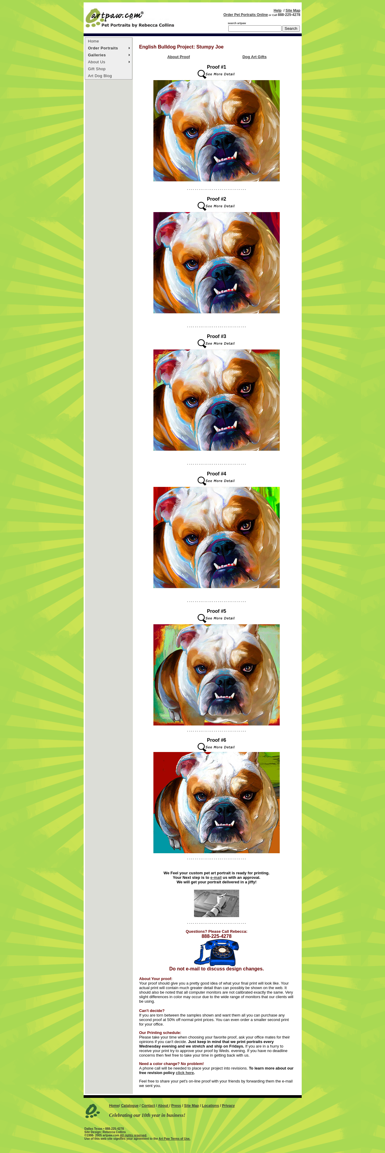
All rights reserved (133, 1135)
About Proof (178, 57)
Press (176, 1106)
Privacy (228, 1106)
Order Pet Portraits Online (245, 15)
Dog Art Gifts (254, 57)
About (163, 1106)
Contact (148, 1106)
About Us (96, 62)
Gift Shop (97, 69)
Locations (210, 1106)
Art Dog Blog (100, 76)
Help (278, 10)
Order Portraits (103, 48)
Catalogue (129, 1106)
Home (93, 41)
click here (185, 1072)
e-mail (216, 877)
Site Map (292, 10)
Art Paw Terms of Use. (174, 1138)
